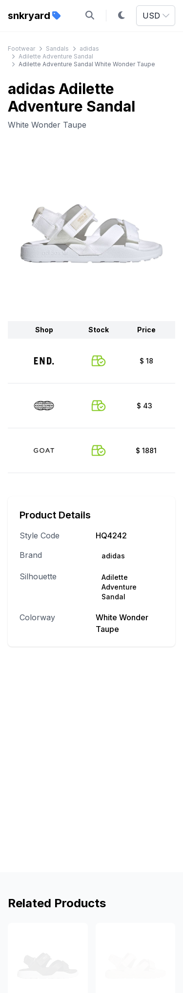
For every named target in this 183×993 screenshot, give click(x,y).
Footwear (21, 48)
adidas (89, 48)
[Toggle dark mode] (121, 15)
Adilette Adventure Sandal (56, 56)
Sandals (57, 48)
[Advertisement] (91, 773)
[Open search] (89, 15)
